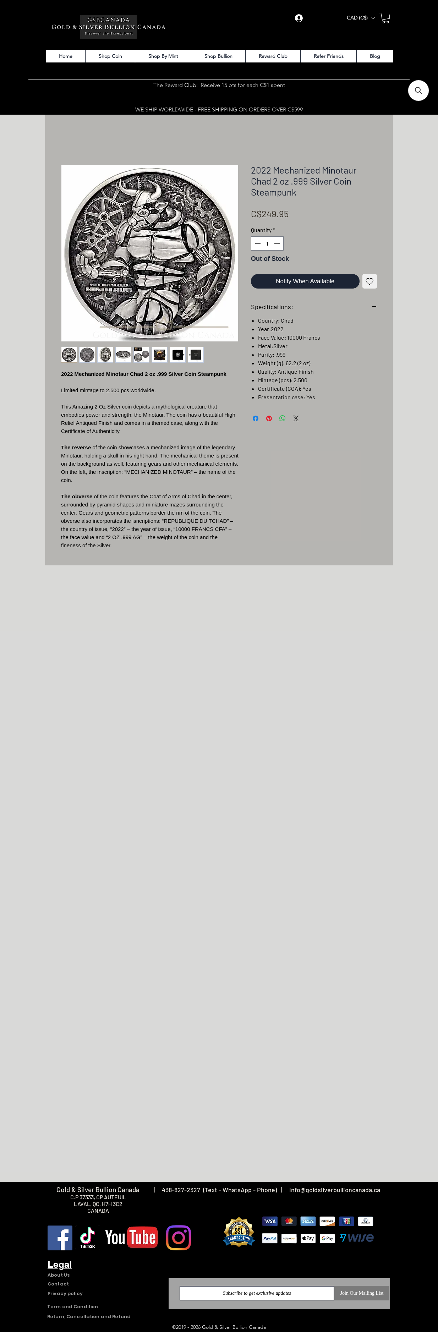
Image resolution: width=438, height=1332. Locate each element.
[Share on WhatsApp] (282, 418)
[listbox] (361, 18)
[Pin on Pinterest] (269, 418)
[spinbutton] (267, 243)
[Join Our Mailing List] (361, 1293)
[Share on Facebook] (255, 418)
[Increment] (278, 243)
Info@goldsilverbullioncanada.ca (334, 1190)
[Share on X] (296, 418)
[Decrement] (257, 243)
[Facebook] (60, 1238)
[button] (361, 18)
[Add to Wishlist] (369, 281)
